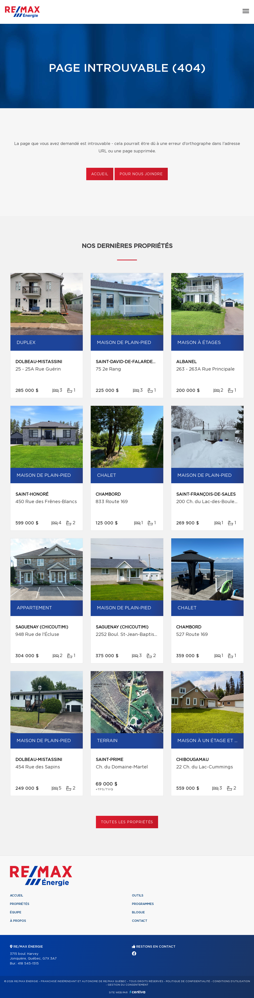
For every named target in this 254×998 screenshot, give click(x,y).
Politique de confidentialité (188, 981)
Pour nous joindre (141, 174)
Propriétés (19, 903)
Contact (139, 920)
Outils (137, 895)
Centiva (137, 992)
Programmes (143, 903)
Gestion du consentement (128, 985)
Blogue (138, 912)
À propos (18, 920)
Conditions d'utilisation (231, 981)
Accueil (99, 174)
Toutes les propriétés (127, 822)
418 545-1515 (28, 963)
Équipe (15, 912)
